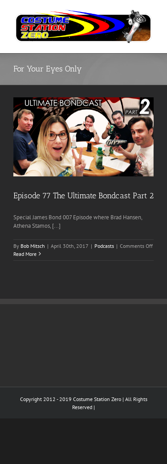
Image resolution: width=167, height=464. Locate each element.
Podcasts (104, 245)
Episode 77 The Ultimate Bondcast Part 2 (83, 196)
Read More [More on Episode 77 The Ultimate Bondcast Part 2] (25, 254)
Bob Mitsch (32, 245)
